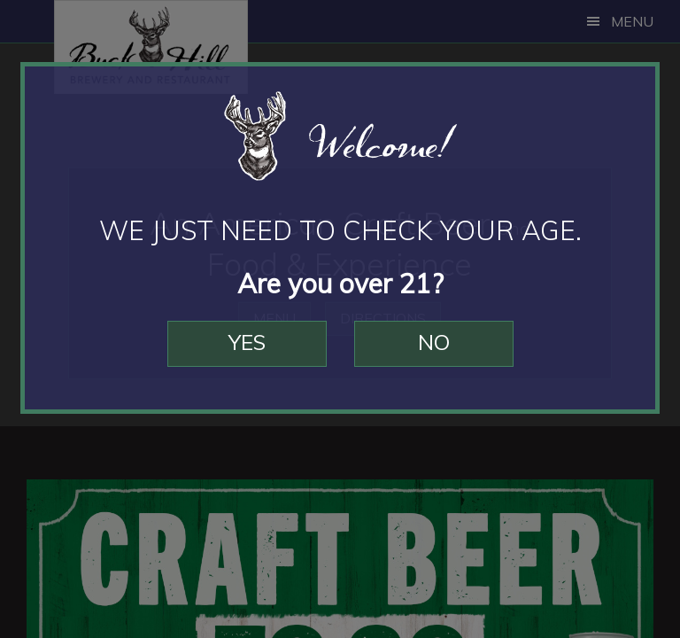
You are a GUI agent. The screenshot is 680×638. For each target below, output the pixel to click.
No (434, 342)
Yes (247, 342)
